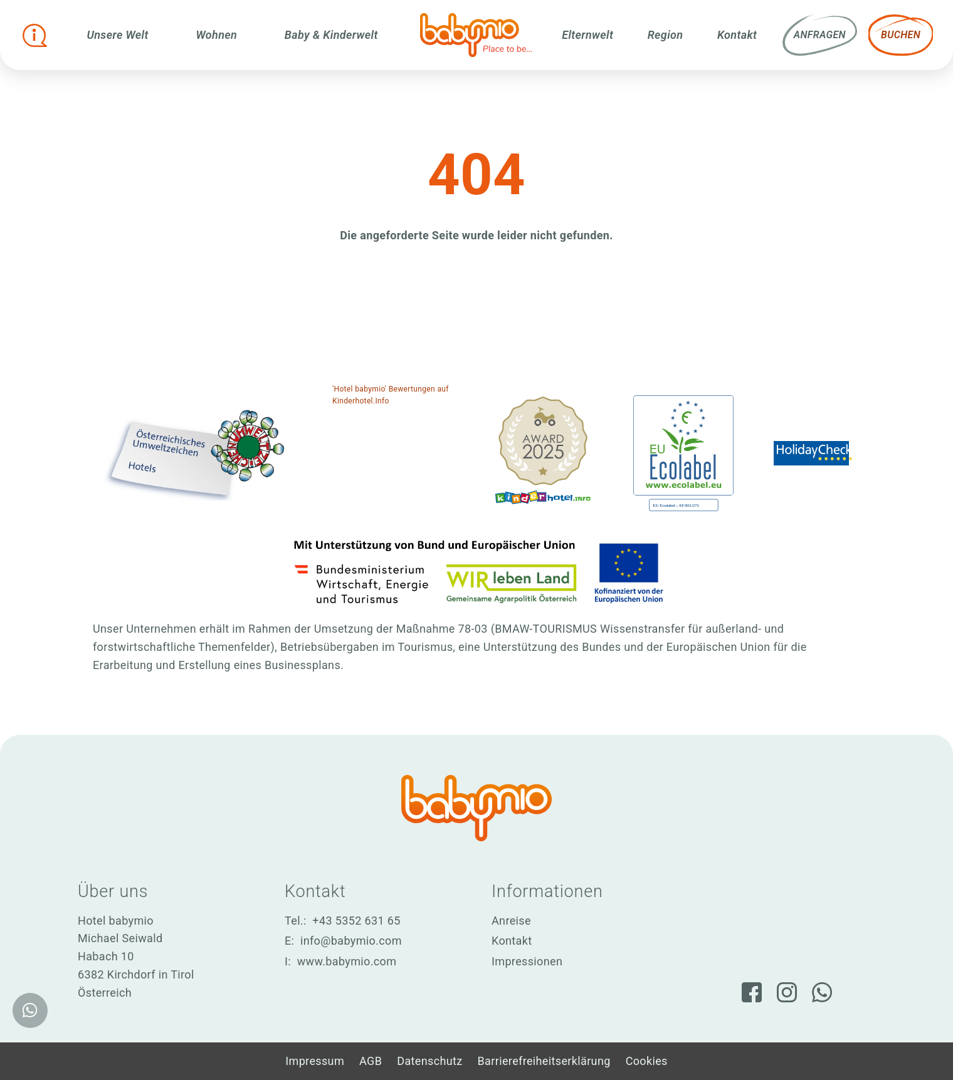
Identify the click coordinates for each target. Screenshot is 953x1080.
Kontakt (737, 34)
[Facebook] (752, 992)
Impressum (314, 1060)
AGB (370, 1060)
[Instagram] (787, 992)
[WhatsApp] (822, 992)
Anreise (511, 920)
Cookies (647, 1060)
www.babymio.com (347, 961)
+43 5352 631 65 (356, 920)
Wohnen (217, 34)
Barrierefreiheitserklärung (544, 1060)
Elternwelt (587, 34)
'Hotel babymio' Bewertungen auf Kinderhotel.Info (390, 395)
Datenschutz (429, 1060)
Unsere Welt (118, 34)
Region (665, 34)
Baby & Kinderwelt (331, 34)
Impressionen (527, 961)
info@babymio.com (351, 940)
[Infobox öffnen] (35, 35)
